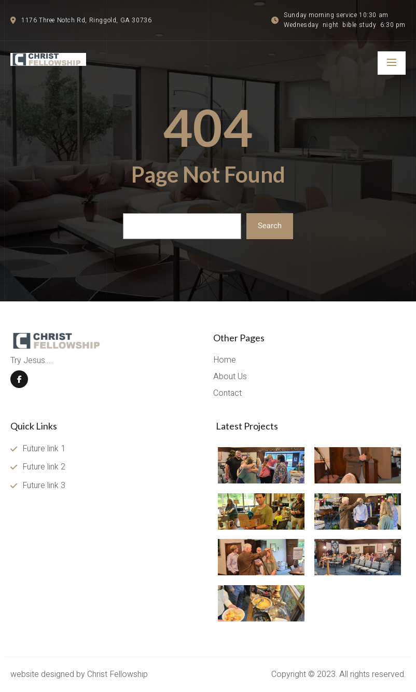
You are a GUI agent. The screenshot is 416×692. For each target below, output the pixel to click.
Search (270, 225)
